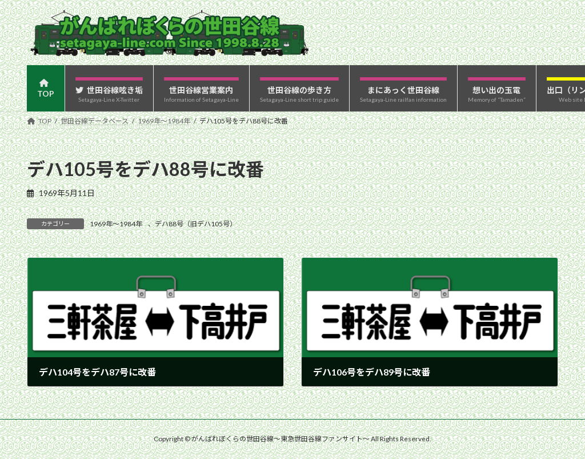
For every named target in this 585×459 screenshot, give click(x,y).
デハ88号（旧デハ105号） (196, 223)
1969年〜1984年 (116, 223)
